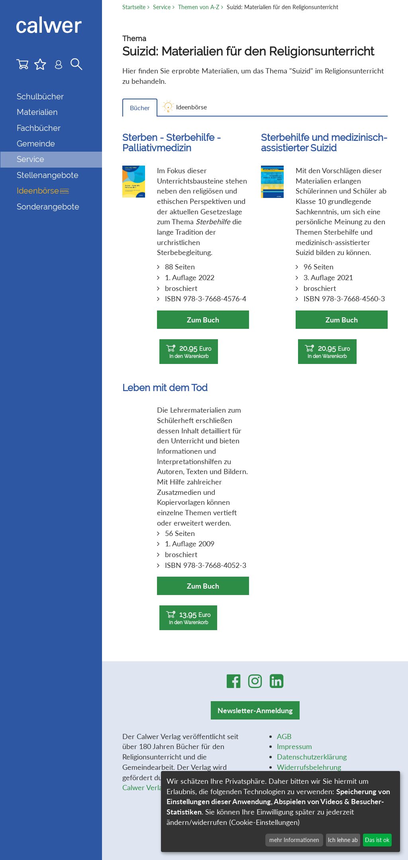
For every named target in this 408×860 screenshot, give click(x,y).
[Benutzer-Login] (59, 66)
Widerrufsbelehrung (309, 767)
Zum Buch (203, 319)
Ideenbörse (43, 191)
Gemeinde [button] (36, 143)
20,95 (188, 352)
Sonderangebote (48, 207)
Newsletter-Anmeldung (255, 710)
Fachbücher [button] (39, 128)
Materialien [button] (37, 112)
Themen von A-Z (198, 7)
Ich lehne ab (343, 839)
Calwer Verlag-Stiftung (158, 787)
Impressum (294, 746)
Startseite (133, 7)
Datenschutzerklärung (312, 756)
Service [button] (30, 159)
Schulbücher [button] (40, 96)
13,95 (188, 618)
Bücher (140, 107)
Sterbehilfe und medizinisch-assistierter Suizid (324, 143)
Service (162, 7)
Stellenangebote (47, 175)
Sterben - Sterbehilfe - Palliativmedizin (171, 143)
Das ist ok (377, 839)
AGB (284, 736)
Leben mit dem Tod (165, 387)
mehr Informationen (294, 839)
